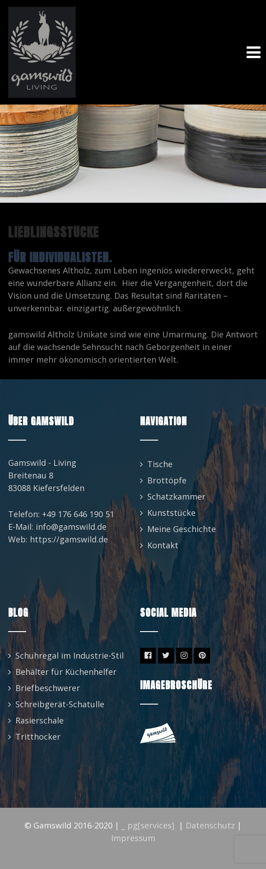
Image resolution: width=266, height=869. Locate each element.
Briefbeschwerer (47, 687)
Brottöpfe (167, 480)
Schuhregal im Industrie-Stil (69, 655)
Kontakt (162, 545)
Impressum (133, 838)
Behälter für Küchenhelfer (66, 671)
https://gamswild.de (69, 539)
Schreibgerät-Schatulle (59, 704)
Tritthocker (38, 736)
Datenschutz (210, 825)
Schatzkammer (176, 496)
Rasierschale (39, 720)
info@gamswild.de (71, 526)
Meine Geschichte (181, 528)
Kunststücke (171, 512)
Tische (160, 464)
